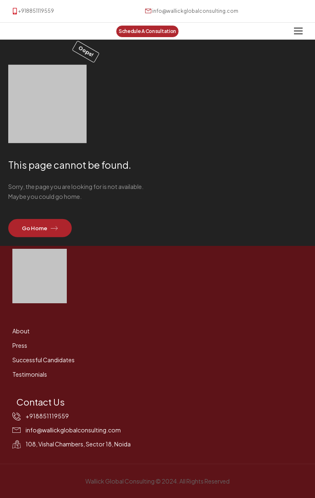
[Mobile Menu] (298, 31)
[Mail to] (191, 11)
